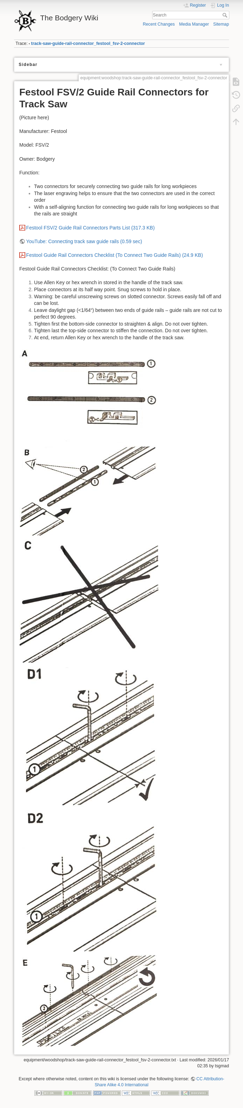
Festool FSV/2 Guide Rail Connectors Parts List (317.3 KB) (90, 228)
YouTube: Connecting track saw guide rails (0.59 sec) (84, 241)
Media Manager (194, 24)
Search (225, 15)
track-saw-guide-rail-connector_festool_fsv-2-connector (88, 43)
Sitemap (221, 24)
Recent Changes (159, 24)
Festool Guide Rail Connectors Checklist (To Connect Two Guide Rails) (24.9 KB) (114, 255)
